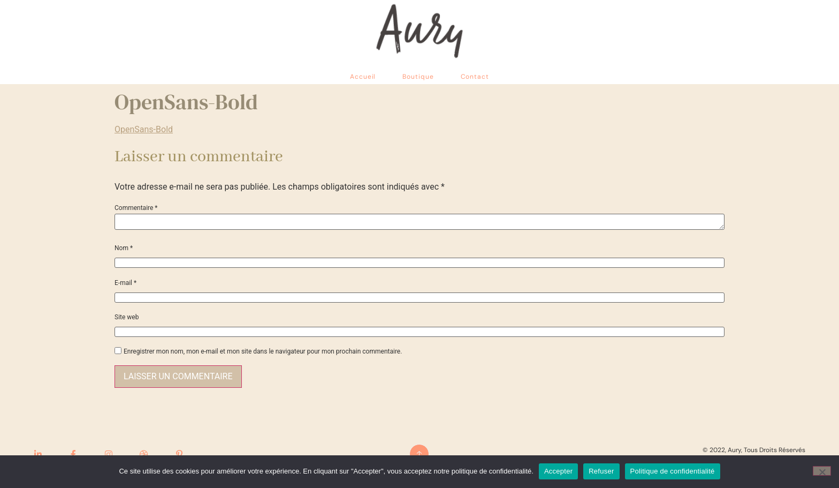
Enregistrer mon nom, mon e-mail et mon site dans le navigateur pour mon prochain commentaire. (263, 351)
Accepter (558, 471)
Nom (124, 248)
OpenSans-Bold (144, 129)
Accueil (363, 76)
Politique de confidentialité (672, 471)
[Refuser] (822, 471)
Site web (127, 317)
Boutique (417, 76)
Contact (475, 76)
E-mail (125, 283)
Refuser (601, 471)
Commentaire (136, 208)
